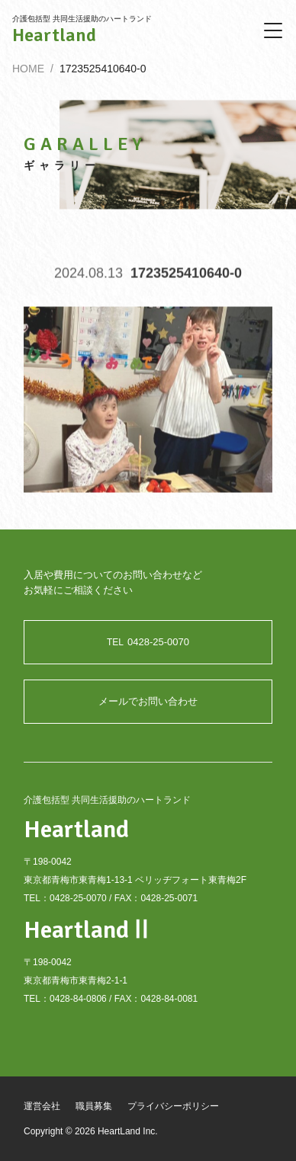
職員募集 (94, 1106)
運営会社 (42, 1106)
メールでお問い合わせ (148, 701)
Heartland (54, 35)
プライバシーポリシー (173, 1106)
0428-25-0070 (148, 642)
